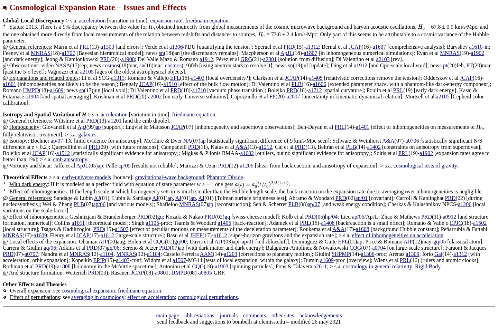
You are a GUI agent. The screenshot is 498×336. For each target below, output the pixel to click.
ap (98, 127)
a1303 (107, 47)
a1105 (152, 223)
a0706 (412, 141)
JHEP (196, 235)
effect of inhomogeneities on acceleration (397, 235)
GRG (246, 59)
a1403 (197, 78)
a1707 (68, 53)
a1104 (107, 254)
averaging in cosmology (97, 297)
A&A (388, 141)
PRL (85, 47)
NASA (62, 65)
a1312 (312, 47)
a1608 (362, 229)
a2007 (293, 96)
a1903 (221, 266)
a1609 (56, 90)
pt (445, 65)
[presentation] (421, 27)
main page (167, 315)
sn (161, 53)
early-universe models (86, 177)
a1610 (475, 47)
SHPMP (341, 254)
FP (272, 96)
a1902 (477, 53)
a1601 (9, 84)
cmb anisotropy (70, 159)
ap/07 (57, 141)
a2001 (270, 59)
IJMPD (31, 90)
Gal (438, 254)
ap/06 (99, 204)
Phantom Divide (225, 177)
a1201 (114, 121)
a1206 (246, 166)
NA (187, 141)
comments (254, 315)
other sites (282, 315)
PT (470, 65)
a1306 (176, 47)
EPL (175, 78)
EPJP (99, 260)
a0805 (205, 273)
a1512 (63, 153)
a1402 (374, 147)
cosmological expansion (88, 291)
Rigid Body (427, 266)
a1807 (310, 53)
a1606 (319, 84)
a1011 (78, 223)
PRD (289, 47)
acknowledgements (320, 315)
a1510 (170, 84)
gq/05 (439, 241)
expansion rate (166, 20)
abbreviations (199, 315)
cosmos (110, 65)
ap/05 (124, 166)
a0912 (449, 217)
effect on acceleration (151, 297)
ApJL (286, 53)
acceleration (92, 20)
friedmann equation (207, 20)
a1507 (121, 229)
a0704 (379, 248)
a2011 (320, 266)
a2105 (87, 72)
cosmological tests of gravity (425, 166)
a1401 (362, 127)
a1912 (206, 59)
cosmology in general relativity (377, 266)
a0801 (161, 273)
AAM (206, 254)
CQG (159, 241)
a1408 (328, 223)
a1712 (315, 90)
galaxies (87, 134)
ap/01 (361, 198)
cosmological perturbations (208, 297)
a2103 (383, 59)
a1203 (230, 254)
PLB (297, 84)
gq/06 (50, 248)
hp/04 (331, 217)
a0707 (31, 254)
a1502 (480, 223)
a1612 (107, 235)
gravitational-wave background (169, 177)
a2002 (155, 96)
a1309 (412, 254)
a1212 (265, 147)
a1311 (117, 78)
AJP (103, 241)
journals (229, 315)
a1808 (64, 266)
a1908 (128, 59)
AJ (97, 198)
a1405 (316, 78)
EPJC (456, 223)
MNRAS (40, 53)
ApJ (81, 127)
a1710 (199, 90)
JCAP (355, 47)
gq (160, 217)
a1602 (247, 153)
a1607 (379, 47)
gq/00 (180, 241)
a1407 (122, 260)
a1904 (32, 96)
